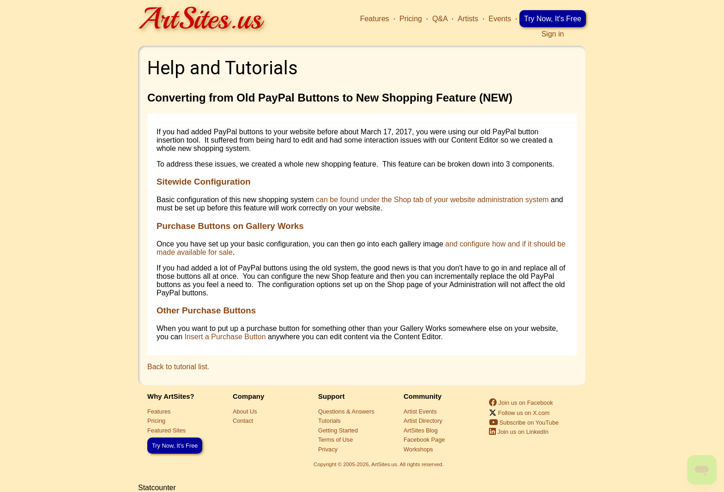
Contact (243, 420)
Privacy (328, 449)
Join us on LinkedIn (519, 431)
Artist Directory (423, 420)
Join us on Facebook (521, 402)
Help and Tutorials (222, 68)
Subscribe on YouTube (524, 422)
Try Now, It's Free (552, 19)
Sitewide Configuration (204, 181)
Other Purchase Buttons (206, 310)
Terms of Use (335, 439)
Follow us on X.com (519, 412)
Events (500, 19)
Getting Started (338, 430)
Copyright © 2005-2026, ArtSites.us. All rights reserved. (379, 464)
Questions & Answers (346, 411)
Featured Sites (166, 430)
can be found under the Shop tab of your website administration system (432, 200)
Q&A (439, 19)
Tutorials (329, 420)
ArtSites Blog (421, 430)
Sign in (552, 34)
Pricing (410, 19)
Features (374, 19)
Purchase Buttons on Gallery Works (230, 226)
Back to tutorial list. (178, 367)
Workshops (418, 449)
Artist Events (420, 411)
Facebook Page (424, 439)
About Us (245, 411)
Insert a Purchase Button (224, 337)
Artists (468, 19)
